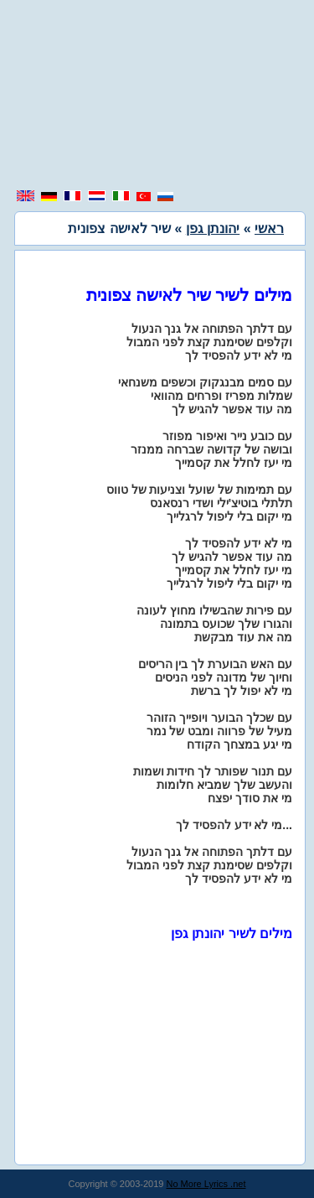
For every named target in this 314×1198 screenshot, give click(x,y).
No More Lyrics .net (206, 1184)
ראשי (269, 228)
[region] (157, 96)
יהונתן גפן (212, 228)
